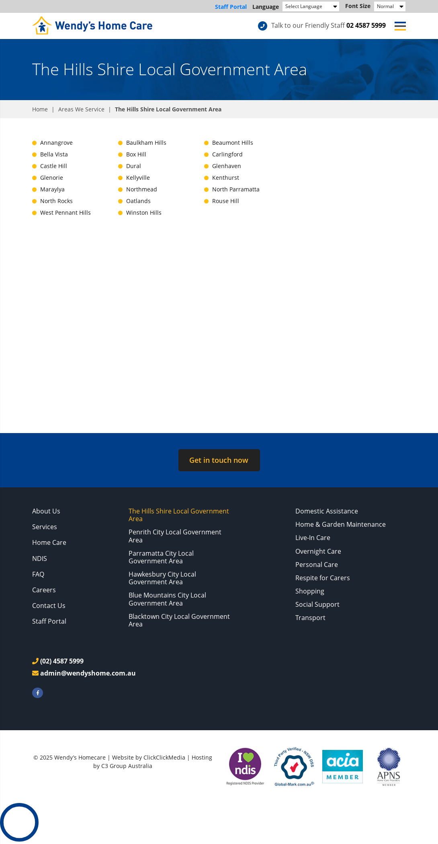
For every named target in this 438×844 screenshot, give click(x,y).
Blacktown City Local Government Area (179, 620)
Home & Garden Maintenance (340, 524)
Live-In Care (312, 537)
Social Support (317, 604)
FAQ (38, 574)
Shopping (309, 591)
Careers (44, 589)
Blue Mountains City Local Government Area (167, 599)
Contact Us (48, 605)
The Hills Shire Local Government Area (179, 515)
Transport (310, 617)
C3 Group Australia (126, 766)
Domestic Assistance (326, 511)
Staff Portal (231, 6)
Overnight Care (318, 551)
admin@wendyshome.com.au (88, 673)
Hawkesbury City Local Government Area (162, 578)
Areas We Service (81, 109)
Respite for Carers (322, 577)
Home (40, 109)
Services (44, 526)
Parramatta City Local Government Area (161, 557)
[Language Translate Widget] (311, 6)
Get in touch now (218, 460)
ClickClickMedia (164, 757)
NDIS (39, 558)
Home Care (49, 542)
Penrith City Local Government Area (175, 536)
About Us (46, 511)
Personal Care (316, 564)
